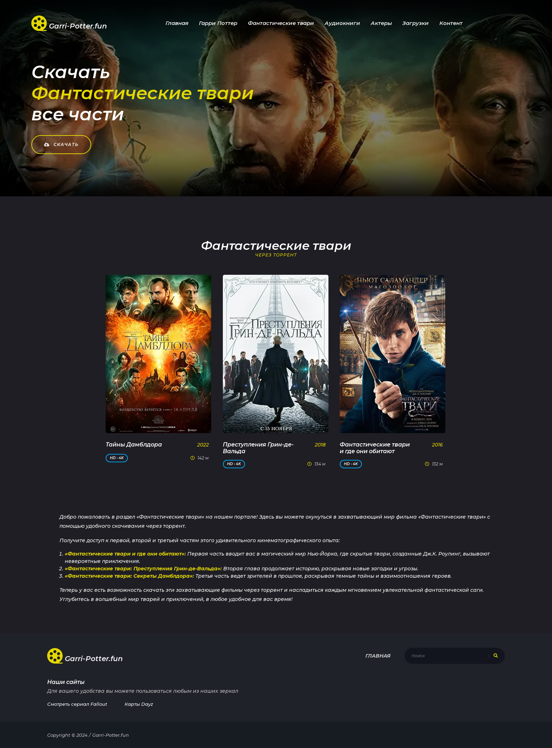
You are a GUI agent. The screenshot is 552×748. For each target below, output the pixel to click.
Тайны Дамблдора (134, 444)
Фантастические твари (281, 23)
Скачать (61, 144)
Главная (176, 23)
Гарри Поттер (218, 23)
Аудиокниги (342, 23)
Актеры (381, 23)
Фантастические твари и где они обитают (375, 448)
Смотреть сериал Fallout (77, 704)
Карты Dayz (139, 704)
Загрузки (415, 23)
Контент (451, 23)
